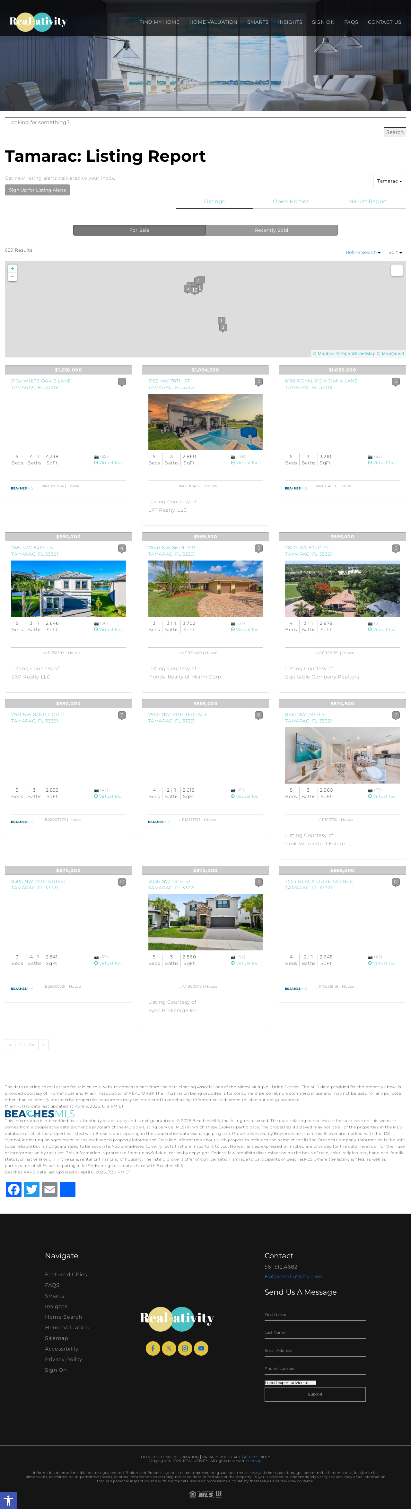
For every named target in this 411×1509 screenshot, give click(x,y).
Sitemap (56, 1338)
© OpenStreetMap (355, 353)
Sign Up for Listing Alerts (37, 190)
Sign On (323, 22)
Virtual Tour (109, 462)
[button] (8, 1500)
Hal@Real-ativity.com (294, 1276)
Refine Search (363, 252)
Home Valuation (213, 22)
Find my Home (159, 22)
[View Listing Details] (68, 422)
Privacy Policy (64, 1359)
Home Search (63, 1317)
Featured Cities (66, 1274)
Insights (290, 22)
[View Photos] (97, 456)
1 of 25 (26, 1044)
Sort (395, 252)
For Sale (139, 230)
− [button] (12, 277)
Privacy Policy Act (221, 1457)
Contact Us (384, 22)
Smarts (257, 22)
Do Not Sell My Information (170, 1457)
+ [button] (12, 269)
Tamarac (389, 181)
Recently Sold (271, 230)
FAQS (351, 22)
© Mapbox (324, 353)
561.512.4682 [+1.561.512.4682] (281, 1267)
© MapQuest (390, 353)
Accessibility (62, 1349)
